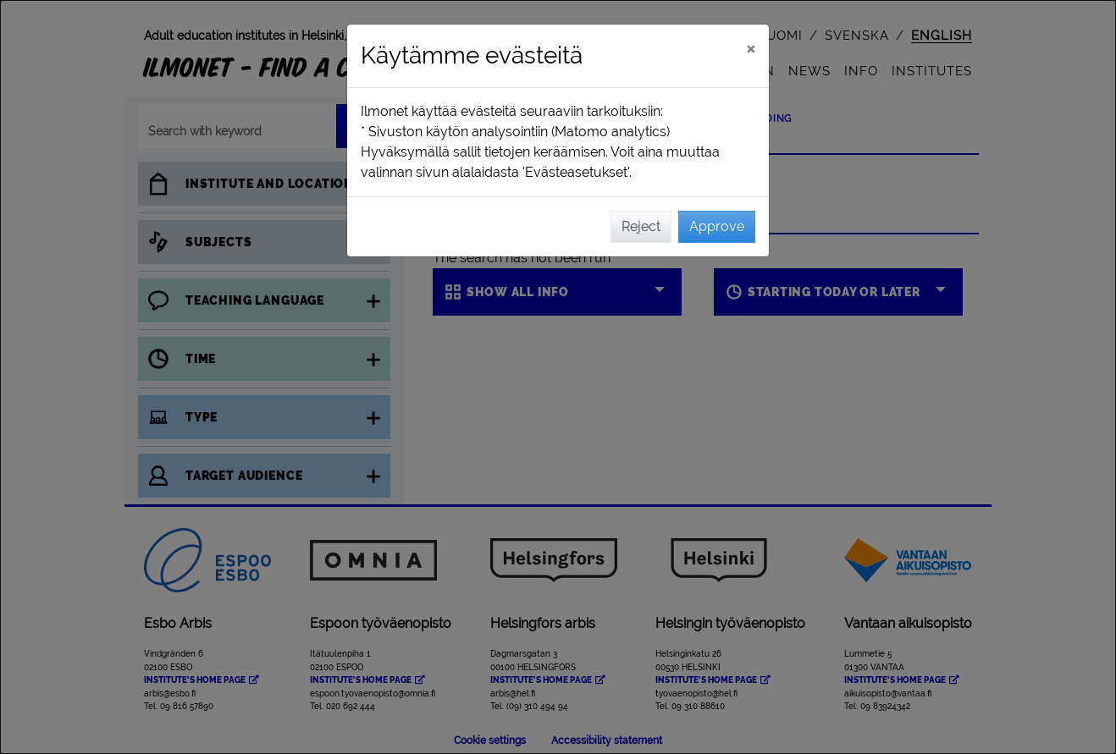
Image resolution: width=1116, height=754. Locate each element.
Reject (641, 226)
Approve (716, 226)
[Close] (750, 48)
